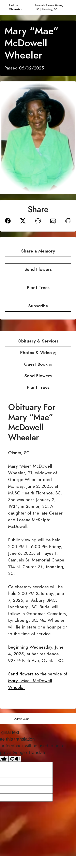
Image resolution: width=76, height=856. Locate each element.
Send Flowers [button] (38, 269)
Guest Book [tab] (38, 364)
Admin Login (21, 719)
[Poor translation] (14, 759)
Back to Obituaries (15, 7)
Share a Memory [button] (38, 251)
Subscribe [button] (38, 306)
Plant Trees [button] (38, 287)
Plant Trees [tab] (38, 387)
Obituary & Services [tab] (38, 341)
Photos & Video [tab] (38, 352)
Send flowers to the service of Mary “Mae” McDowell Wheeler (37, 680)
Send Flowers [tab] (38, 376)
